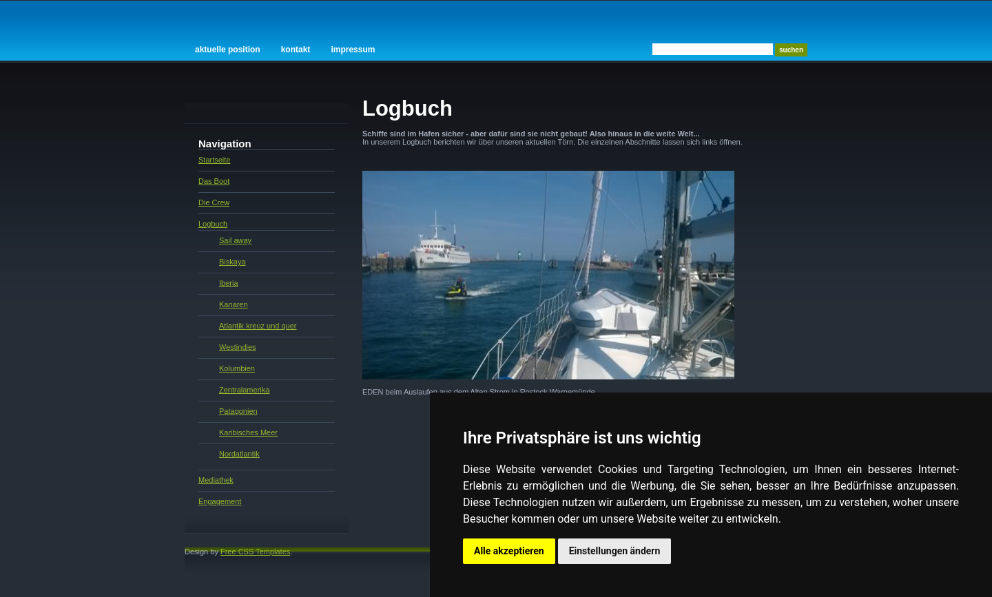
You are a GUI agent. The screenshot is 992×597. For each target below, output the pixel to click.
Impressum (353, 49)
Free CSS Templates (255, 551)
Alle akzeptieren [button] (509, 550)
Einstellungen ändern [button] (615, 550)
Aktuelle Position (227, 49)
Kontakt (296, 49)
